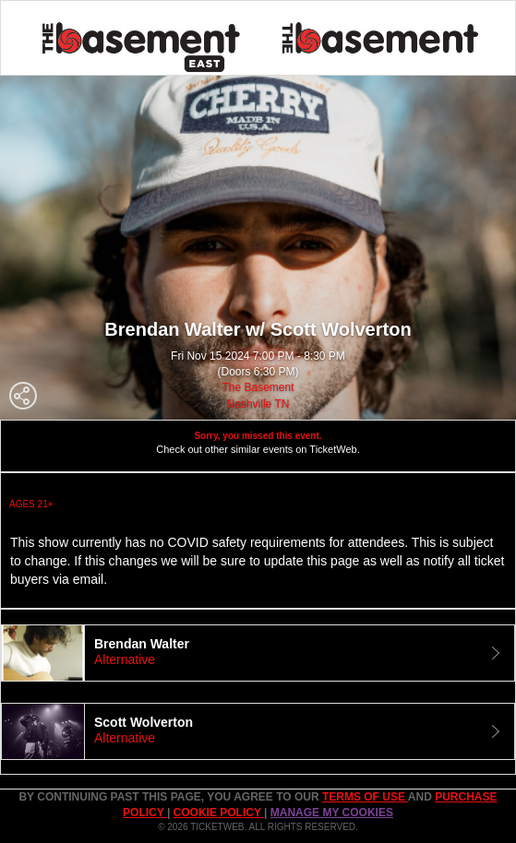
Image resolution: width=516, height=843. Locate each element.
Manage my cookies (331, 812)
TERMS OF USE (365, 796)
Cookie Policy (219, 812)
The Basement (258, 387)
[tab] (258, 653)
